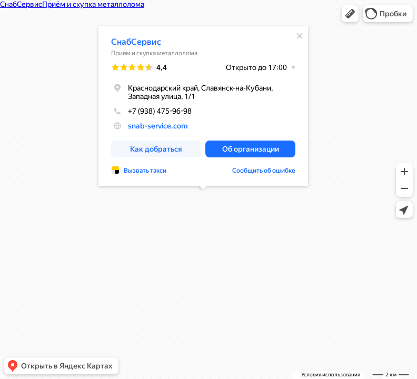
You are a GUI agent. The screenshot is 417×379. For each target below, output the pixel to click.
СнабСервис (136, 42)
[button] (350, 13)
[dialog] (203, 106)
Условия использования (330, 374)
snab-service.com (157, 126)
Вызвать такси (145, 170)
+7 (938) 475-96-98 (151, 111)
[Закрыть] (299, 36)
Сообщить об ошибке (263, 170)
